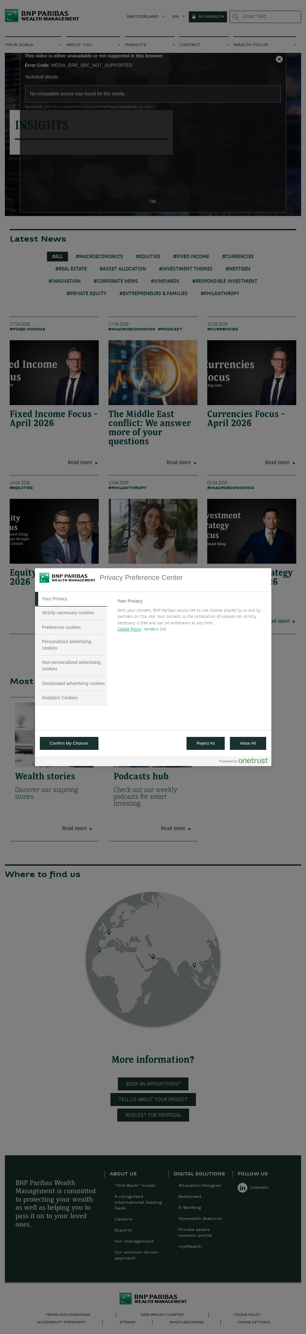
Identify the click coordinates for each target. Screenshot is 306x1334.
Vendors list (155, 629)
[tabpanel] (191, 617)
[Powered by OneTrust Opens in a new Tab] (243, 762)
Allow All (248, 743)
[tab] (71, 599)
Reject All (206, 743)
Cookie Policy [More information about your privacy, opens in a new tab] (129, 629)
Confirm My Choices (69, 743)
